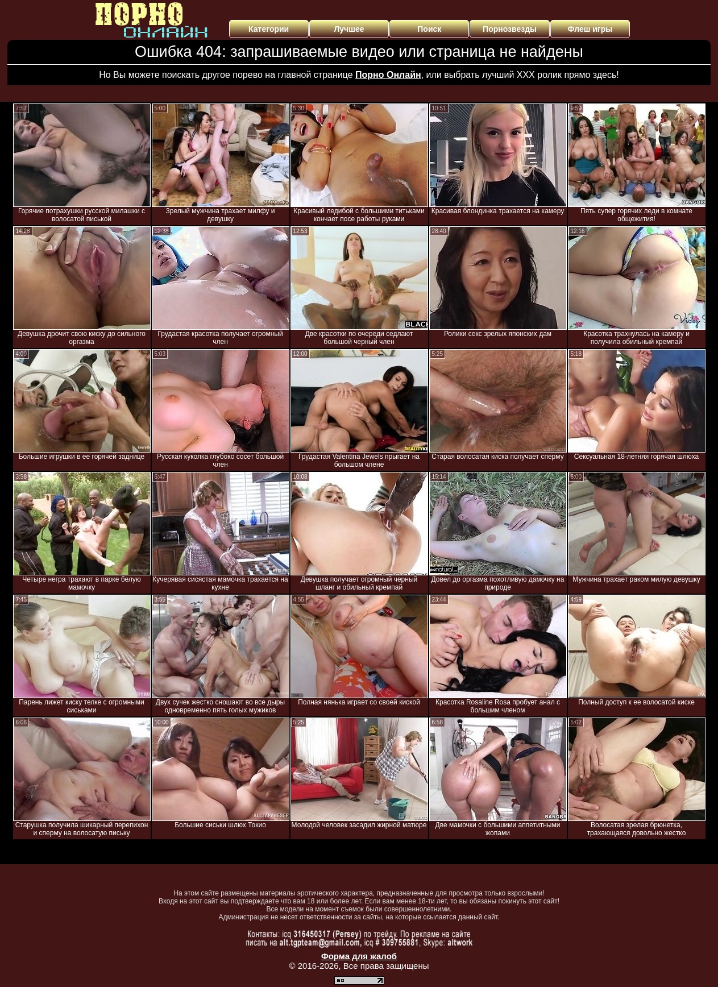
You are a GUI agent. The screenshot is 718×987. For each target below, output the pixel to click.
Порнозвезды (510, 29)
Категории (268, 29)
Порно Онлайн (388, 75)
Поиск (429, 29)
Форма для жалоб (359, 956)
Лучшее (349, 29)
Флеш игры (590, 29)
